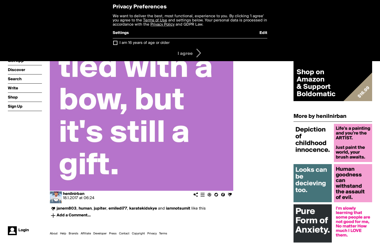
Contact (124, 233)
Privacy (152, 233)
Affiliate (86, 233)
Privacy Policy (162, 24)
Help (63, 233)
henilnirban (73, 194)
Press (113, 233)
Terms (163, 233)
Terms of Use (155, 20)
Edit (263, 33)
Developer (100, 233)
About (54, 233)
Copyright (138, 233)
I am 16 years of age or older (145, 43)
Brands (73, 233)
